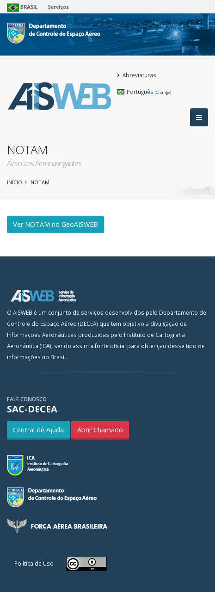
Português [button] (144, 91)
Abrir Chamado (100, 429)
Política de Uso (34, 563)
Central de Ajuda (38, 429)
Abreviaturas (136, 75)
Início (14, 182)
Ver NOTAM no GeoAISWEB (55, 224)
